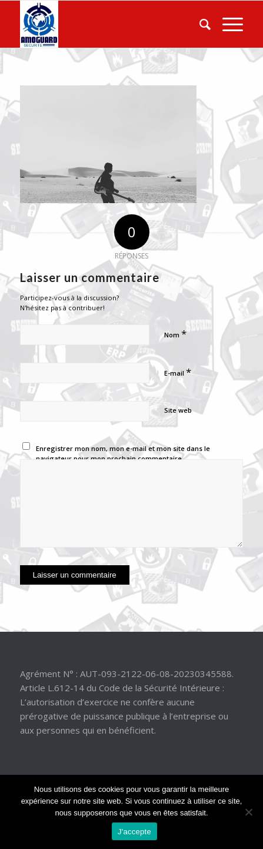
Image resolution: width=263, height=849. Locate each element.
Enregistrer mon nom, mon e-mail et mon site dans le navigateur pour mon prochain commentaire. (123, 453)
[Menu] (227, 24)
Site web (178, 410)
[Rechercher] (199, 24)
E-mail (177, 372)
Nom (175, 333)
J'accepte (134, 831)
